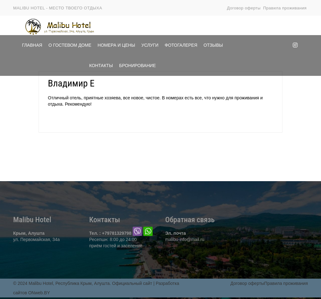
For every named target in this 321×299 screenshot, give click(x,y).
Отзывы (213, 45)
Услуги (149, 45)
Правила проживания (285, 8)
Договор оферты (243, 8)
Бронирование (137, 65)
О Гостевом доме (70, 45)
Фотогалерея (181, 45)
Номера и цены (116, 45)
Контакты (101, 65)
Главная (32, 45)
